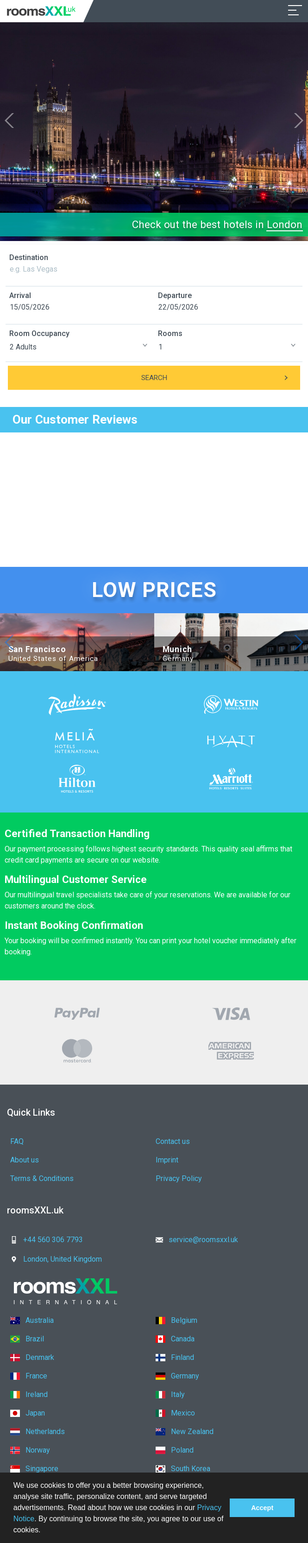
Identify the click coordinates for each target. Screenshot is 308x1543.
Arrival (20, 295)
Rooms (170, 333)
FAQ (17, 1141)
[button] (44, 1531)
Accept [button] (262, 1507)
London (284, 224)
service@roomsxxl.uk (194, 1239)
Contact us (173, 1141)
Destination (28, 257)
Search (221, 378)
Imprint (167, 1160)
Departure (175, 295)
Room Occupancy (39, 333)
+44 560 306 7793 (44, 1239)
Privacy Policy (179, 1178)
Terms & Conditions (42, 1178)
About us (24, 1160)
